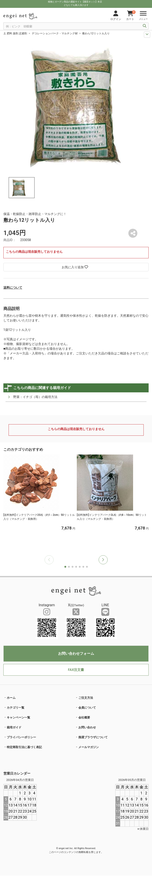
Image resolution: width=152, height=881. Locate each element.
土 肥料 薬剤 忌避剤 (15, 33)
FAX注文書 (76, 670)
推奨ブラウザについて (93, 737)
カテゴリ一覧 (15, 707)
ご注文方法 (85, 697)
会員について (87, 707)
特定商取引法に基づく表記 (24, 747)
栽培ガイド (14, 727)
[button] (103, 559)
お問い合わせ (87, 727)
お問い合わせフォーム (76, 653)
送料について (12, 287)
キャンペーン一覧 (18, 717)
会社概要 (84, 717)
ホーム (11, 697)
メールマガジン (88, 747)
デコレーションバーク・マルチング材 (55, 33)
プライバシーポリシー (21, 737)
